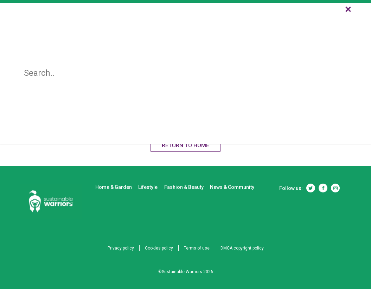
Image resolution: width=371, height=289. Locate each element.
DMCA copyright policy (242, 248)
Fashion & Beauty (237, 25)
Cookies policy (159, 248)
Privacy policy (121, 248)
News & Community (302, 25)
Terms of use (197, 248)
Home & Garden (136, 25)
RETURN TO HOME (185, 145)
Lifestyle (185, 25)
